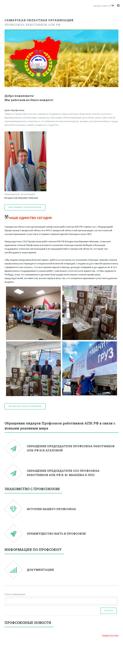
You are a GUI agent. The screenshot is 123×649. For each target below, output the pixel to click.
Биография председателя (25, 207)
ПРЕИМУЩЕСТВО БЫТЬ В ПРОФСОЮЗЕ (56, 533)
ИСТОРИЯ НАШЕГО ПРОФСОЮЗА (51, 509)
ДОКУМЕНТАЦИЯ (40, 570)
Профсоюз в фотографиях (25, 406)
